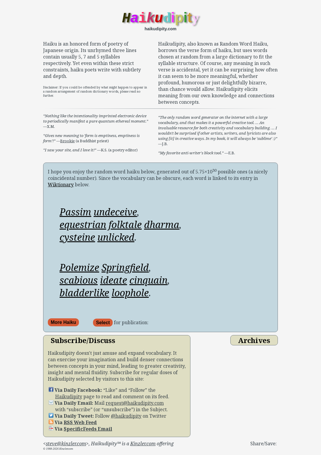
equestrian (83, 226)
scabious (79, 282)
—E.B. (196, 155)
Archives (254, 342)
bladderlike (84, 294)
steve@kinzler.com (66, 445)
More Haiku (63, 324)
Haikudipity (68, 398)
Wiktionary (61, 186)
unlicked (115, 239)
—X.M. (95, 123)
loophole (130, 294)
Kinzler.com (143, 445)
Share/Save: (263, 445)
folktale (125, 226)
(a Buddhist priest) (92, 142)
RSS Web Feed (80, 424)
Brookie (67, 142)
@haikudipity (126, 418)
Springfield (125, 269)
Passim (75, 214)
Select (103, 324)
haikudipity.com (160, 31)
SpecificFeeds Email (88, 431)
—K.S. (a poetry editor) (90, 152)
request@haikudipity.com (135, 405)
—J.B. (217, 132)
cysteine (77, 239)
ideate (113, 282)
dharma (161, 226)
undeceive (115, 214)
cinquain (148, 282)
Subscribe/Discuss (83, 342)
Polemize (79, 269)
